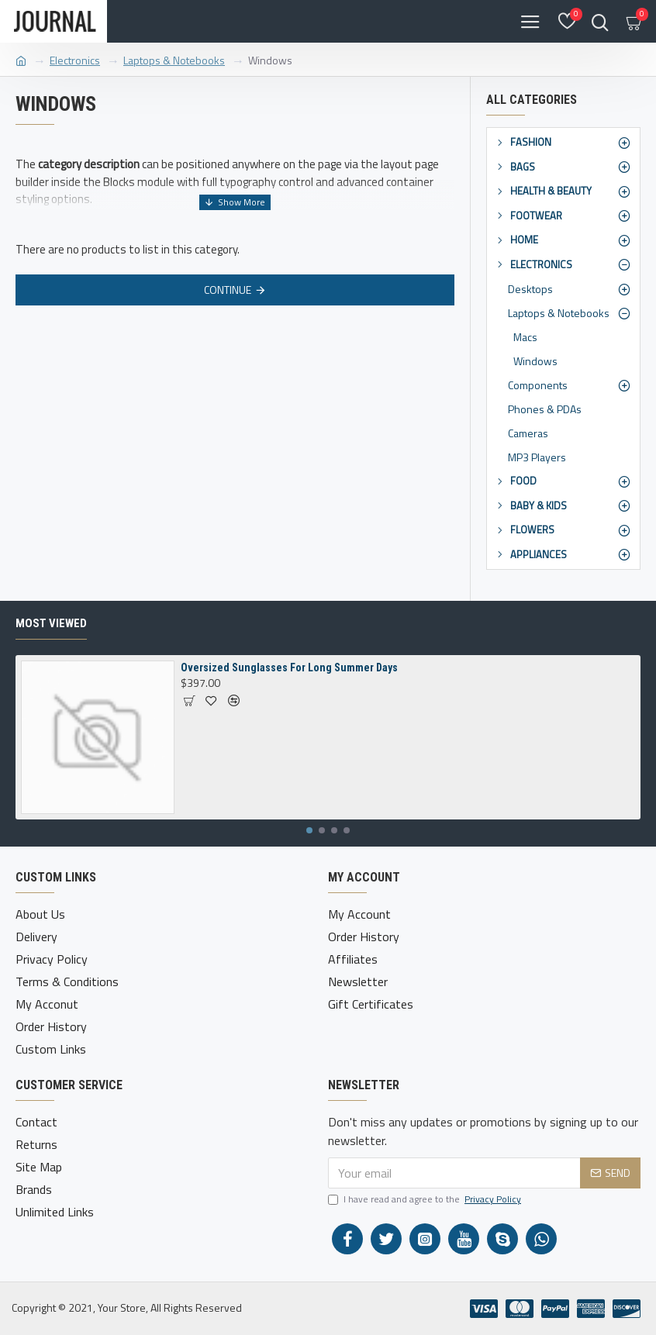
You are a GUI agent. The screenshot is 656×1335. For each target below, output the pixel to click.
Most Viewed (51, 623)
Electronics (75, 60)
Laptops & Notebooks (174, 60)
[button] (309, 830)
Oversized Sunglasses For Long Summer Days (289, 667)
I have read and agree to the (425, 1199)
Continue (227, 289)
